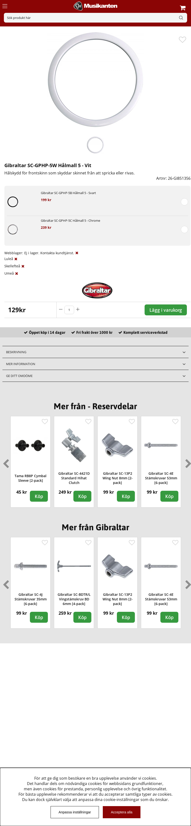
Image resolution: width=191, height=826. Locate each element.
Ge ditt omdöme (19, 376)
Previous (4, 461)
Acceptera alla (121, 812)
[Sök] (95, 18)
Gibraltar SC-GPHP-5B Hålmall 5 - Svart (68, 193)
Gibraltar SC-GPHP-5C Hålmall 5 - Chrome (70, 220)
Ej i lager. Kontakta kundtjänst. (49, 253)
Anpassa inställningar (75, 812)
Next (187, 461)
